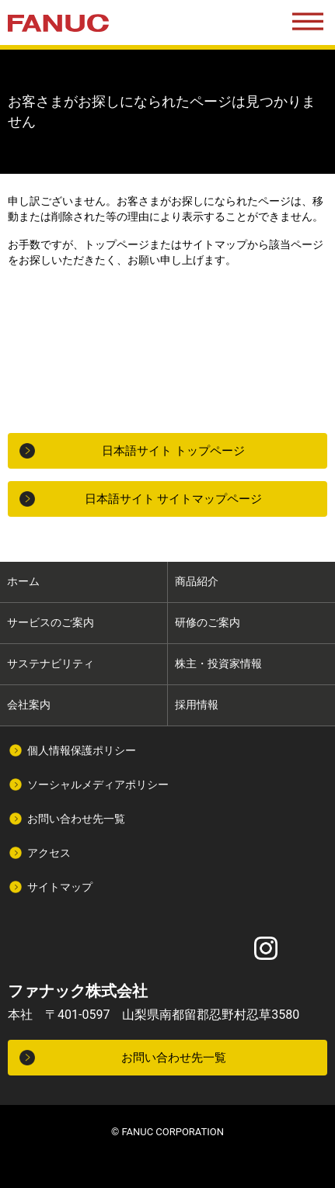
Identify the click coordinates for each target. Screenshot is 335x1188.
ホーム (23, 581)
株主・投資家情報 (218, 663)
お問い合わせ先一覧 (76, 818)
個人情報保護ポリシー (81, 750)
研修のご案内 (207, 622)
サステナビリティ (50, 663)
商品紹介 (196, 581)
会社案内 (29, 704)
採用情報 (196, 704)
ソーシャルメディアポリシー (98, 784)
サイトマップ (59, 887)
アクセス (49, 853)
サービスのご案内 (50, 622)
